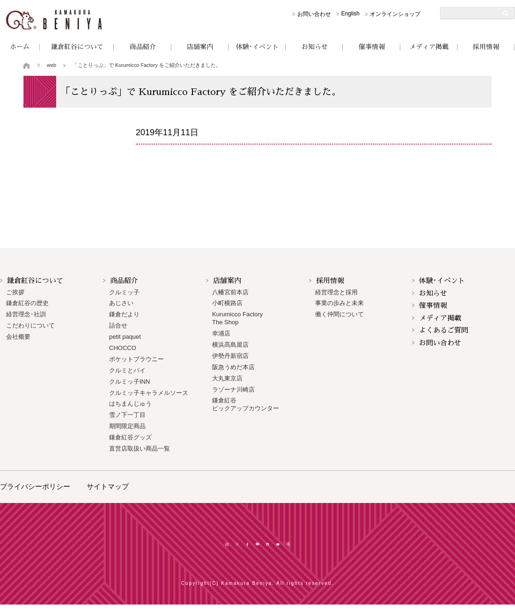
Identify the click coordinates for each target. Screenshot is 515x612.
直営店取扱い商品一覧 (139, 448)
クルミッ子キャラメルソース (148, 392)
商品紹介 (143, 47)
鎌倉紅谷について (77, 47)
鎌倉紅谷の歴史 (27, 302)
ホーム (19, 47)
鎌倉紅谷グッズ (130, 437)
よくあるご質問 (443, 330)
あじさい (121, 302)
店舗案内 (200, 47)
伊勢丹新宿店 (230, 355)
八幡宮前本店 (230, 292)
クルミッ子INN (129, 381)
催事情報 (372, 47)
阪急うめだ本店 (233, 367)
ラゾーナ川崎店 (233, 389)
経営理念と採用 (336, 292)
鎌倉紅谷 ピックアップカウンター (245, 404)
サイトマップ (108, 486)
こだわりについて (30, 325)
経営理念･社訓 (26, 314)
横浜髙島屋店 (230, 344)
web (51, 65)
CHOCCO (122, 347)
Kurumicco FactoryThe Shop (237, 318)
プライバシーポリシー (35, 486)
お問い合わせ (314, 14)
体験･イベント (257, 47)
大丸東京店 (227, 378)
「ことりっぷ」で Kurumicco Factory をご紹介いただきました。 (147, 65)
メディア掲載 (429, 47)
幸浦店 (221, 333)
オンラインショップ (395, 14)
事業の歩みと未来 (339, 302)
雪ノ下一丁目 (127, 414)
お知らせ (315, 47)
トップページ (26, 65)
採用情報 (486, 47)
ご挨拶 (15, 292)
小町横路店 (227, 302)
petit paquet (125, 336)
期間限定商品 (127, 426)
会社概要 (18, 336)
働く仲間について (339, 314)
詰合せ (118, 325)
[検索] (473, 13)
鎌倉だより (124, 314)
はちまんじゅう (130, 403)
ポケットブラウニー (136, 359)
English (350, 13)
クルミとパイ (127, 370)
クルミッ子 (124, 292)
